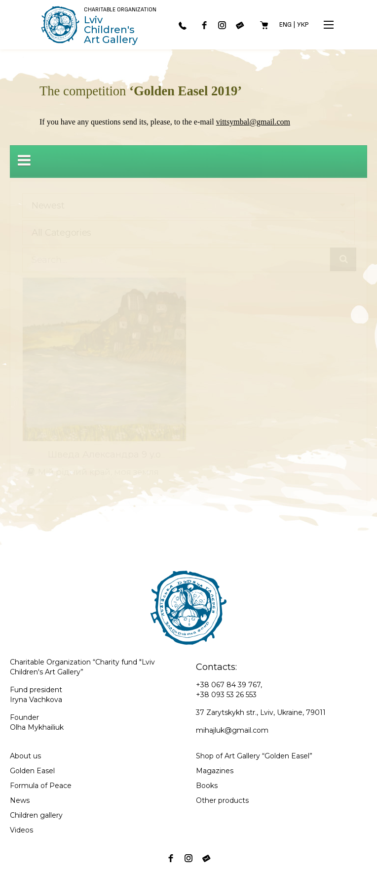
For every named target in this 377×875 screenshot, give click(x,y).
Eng (285, 24)
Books (207, 785)
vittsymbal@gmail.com (253, 122)
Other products (222, 800)
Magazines (214, 770)
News (20, 800)
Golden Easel (32, 770)
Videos (21, 830)
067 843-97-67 (183, 26)
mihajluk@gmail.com (232, 730)
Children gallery (36, 815)
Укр (303, 24)
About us (25, 755)
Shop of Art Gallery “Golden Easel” (254, 755)
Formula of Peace (41, 785)
